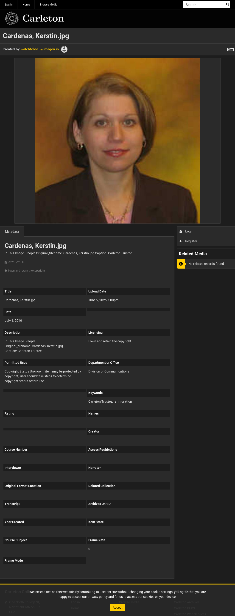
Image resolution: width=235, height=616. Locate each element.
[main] (117, 306)
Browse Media (48, 4)
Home (26, 4)
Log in (9, 4)
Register (188, 241)
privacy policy (98, 596)
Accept (118, 607)
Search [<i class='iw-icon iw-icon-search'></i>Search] (227, 4)
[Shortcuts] (230, 48)
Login (186, 231)
